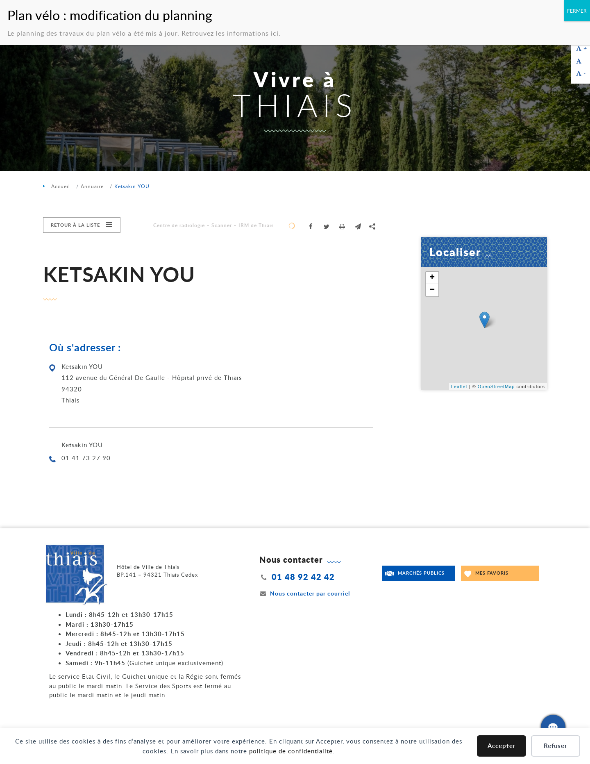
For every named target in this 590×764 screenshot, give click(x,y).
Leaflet (459, 386)
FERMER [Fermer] (577, 10)
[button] (357, 226)
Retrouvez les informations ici (230, 33)
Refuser (555, 745)
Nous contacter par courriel (304, 593)
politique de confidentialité (291, 751)
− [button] (432, 290)
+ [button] (432, 278)
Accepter (502, 745)
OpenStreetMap (496, 386)
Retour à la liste (75, 225)
